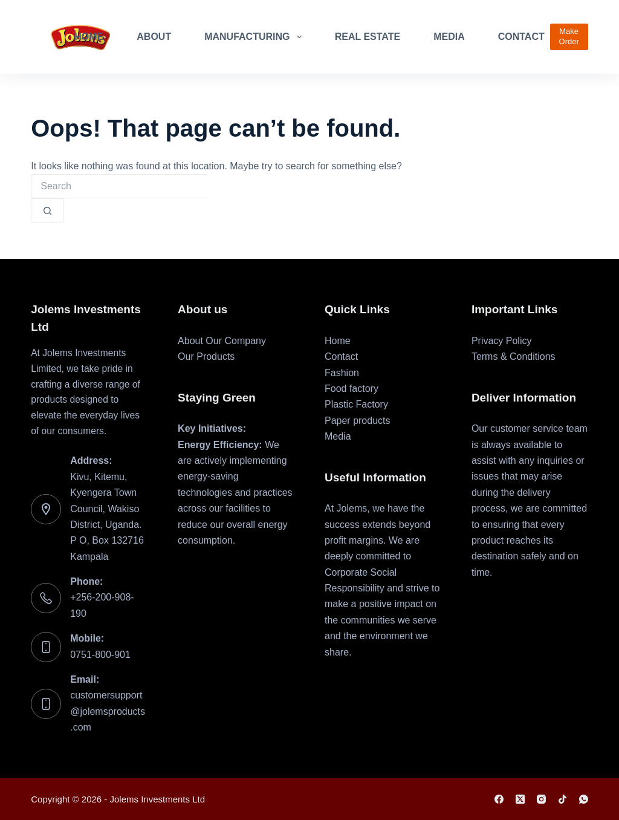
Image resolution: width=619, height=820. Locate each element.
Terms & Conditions (514, 356)
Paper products (358, 420)
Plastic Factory (356, 404)
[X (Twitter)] (520, 799)
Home (88, 36)
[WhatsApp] (583, 799)
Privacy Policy (502, 341)
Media (449, 36)
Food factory (351, 388)
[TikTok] (562, 799)
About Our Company (222, 341)
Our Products (206, 356)
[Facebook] (499, 799)
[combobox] (118, 186)
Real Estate (367, 36)
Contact (521, 36)
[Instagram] (541, 799)
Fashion (342, 373)
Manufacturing (255, 37)
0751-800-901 (100, 654)
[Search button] (47, 210)
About (154, 36)
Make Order (569, 36)
